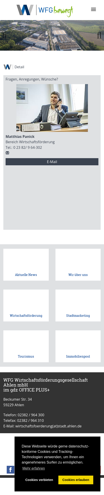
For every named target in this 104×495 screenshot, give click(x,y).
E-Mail (52, 161)
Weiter (97, 35)
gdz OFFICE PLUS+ (30, 390)
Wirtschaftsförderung (26, 315)
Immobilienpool (78, 356)
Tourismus (26, 356)
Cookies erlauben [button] (75, 480)
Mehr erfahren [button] (33, 468)
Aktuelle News (26, 275)
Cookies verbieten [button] (39, 480)
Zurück (6, 35)
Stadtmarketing (78, 315)
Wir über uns (78, 275)
